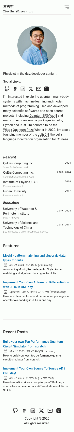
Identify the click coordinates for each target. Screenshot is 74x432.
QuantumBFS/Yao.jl (43, 115)
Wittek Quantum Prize (18, 130)
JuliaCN (43, 134)
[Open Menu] (67, 7)
